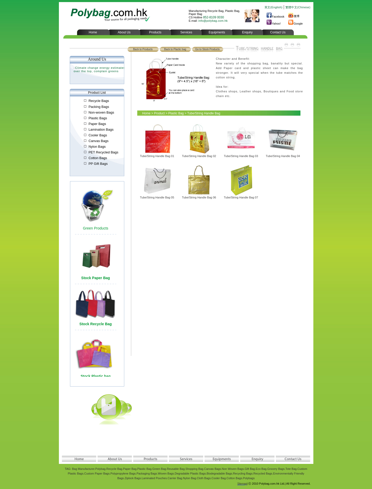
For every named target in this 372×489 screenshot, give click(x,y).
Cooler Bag (219, 478)
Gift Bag (250, 468)
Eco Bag (261, 468)
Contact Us (277, 32)
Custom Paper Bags (97, 473)
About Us (124, 32)
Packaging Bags (146, 473)
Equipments (217, 32)
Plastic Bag (176, 113)
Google (295, 23)
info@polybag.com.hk (213, 20)
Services (186, 32)
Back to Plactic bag (175, 49)
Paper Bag (129, 468)
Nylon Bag (189, 478)
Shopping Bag (194, 468)
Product (159, 113)
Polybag (100, 468)
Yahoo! (273, 23)
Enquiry (247, 32)
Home (93, 32)
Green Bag (159, 468)
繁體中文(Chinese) (298, 7)
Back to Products (143, 49)
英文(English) (274, 7)
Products (155, 32)
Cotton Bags (234, 478)
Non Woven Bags (233, 468)
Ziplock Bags (133, 478)
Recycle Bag (114, 468)
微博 (293, 16)
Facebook (275, 16)
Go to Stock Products (207, 49)
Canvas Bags (212, 468)
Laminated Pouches (154, 478)
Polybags (248, 478)
